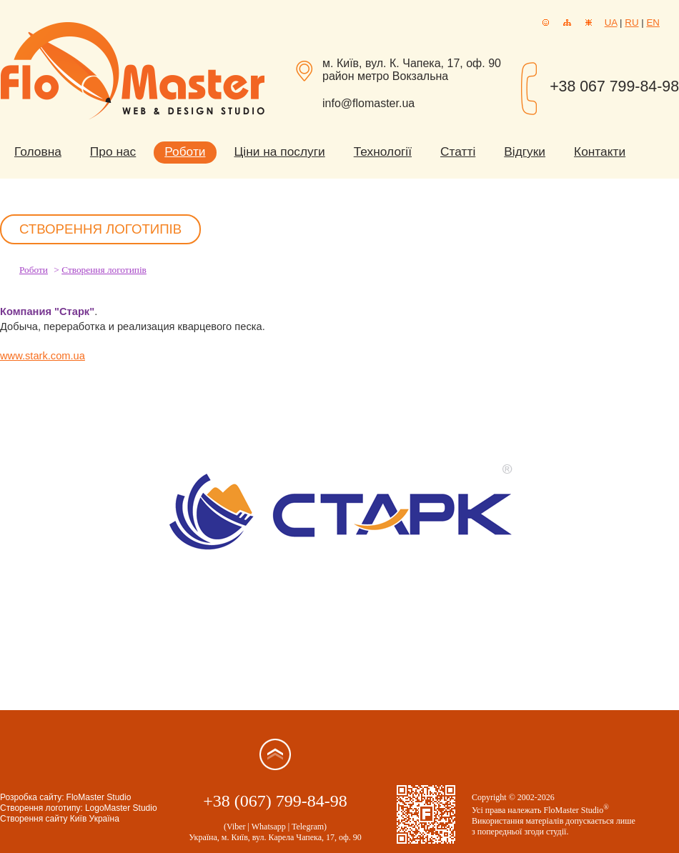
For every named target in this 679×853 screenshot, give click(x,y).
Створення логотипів (104, 269)
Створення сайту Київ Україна (59, 819)
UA (611, 22)
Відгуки (524, 151)
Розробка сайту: (32, 797)
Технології (383, 151)
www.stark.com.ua (42, 355)
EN (653, 22)
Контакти (599, 151)
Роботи (184, 151)
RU (631, 22)
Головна (37, 151)
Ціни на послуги (279, 151)
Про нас (113, 151)
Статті (457, 151)
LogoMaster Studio (121, 808)
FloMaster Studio (99, 797)
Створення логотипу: (41, 808)
